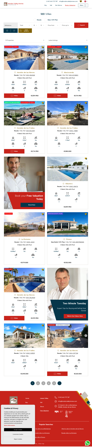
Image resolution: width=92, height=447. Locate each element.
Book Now (31, 205)
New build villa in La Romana (41, 433)
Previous (6, 57)
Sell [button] (50, 5)
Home (27, 399)
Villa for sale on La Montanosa (42, 429)
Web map (41, 444)
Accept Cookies (18, 429)
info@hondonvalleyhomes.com (68, 1)
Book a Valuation (69, 5)
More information (9, 425)
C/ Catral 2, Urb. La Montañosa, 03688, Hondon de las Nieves (68, 406)
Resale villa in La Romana (69, 433)
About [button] (42, 407)
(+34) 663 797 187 (52, 1)
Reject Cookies (18, 439)
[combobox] (25, 25)
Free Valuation (44, 411)
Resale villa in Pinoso (39, 438)
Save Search (24, 30)
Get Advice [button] (57, 5)
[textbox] (25, 25)
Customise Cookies (18, 434)
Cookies (34, 444)
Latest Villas (44, 399)
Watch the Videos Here (75, 316)
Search (81, 25)
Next (43, 57)
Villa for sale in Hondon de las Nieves (72, 429)
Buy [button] (45, 5)
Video (14, 96)
